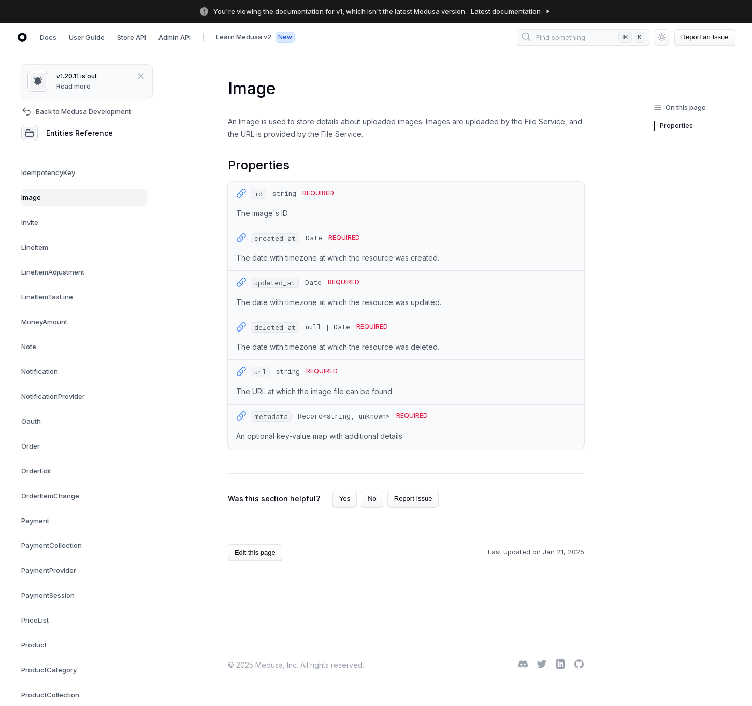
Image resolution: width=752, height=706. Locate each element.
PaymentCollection (51, 545)
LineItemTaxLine (47, 297)
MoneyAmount (44, 322)
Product (34, 645)
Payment (35, 520)
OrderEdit (36, 471)
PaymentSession (48, 595)
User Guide (87, 37)
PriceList (35, 620)
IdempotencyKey (48, 172)
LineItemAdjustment (52, 272)
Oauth (31, 421)
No (372, 498)
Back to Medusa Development (76, 111)
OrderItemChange (50, 496)
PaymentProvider (48, 570)
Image (31, 197)
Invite (29, 222)
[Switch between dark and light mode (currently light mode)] (662, 37)
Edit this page (255, 552)
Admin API (174, 37)
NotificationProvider (53, 396)
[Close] (133, 76)
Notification (39, 371)
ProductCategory (49, 670)
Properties (676, 125)
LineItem (34, 247)
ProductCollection (50, 694)
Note (28, 346)
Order (30, 446)
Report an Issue (705, 37)
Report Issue (413, 498)
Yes (344, 498)
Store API (131, 37)
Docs (48, 37)
